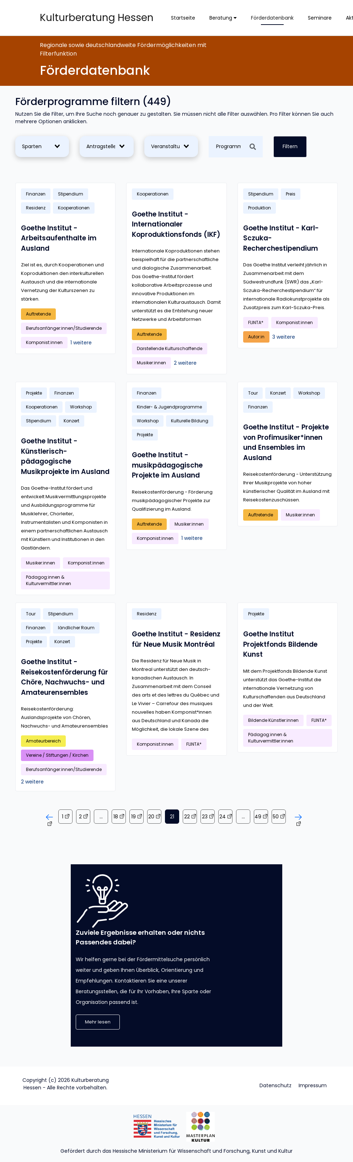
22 (187, 816)
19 (133, 816)
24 (222, 816)
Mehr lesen (98, 1021)
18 (115, 816)
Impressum (313, 1085)
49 (258, 816)
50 (276, 816)
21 (172, 816)
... (101, 816)
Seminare (320, 17)
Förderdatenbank (272, 17)
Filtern (290, 146)
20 (151, 816)
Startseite (183, 17)
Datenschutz (276, 1085)
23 (205, 816)
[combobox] (40, 147)
